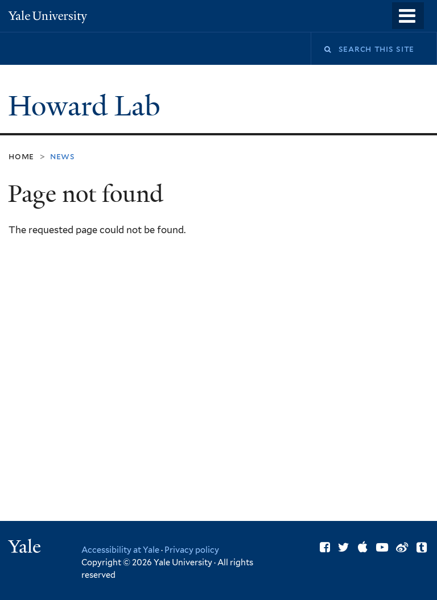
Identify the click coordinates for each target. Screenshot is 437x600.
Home (21, 156)
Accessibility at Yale (120, 550)
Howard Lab (87, 106)
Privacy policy (191, 550)
